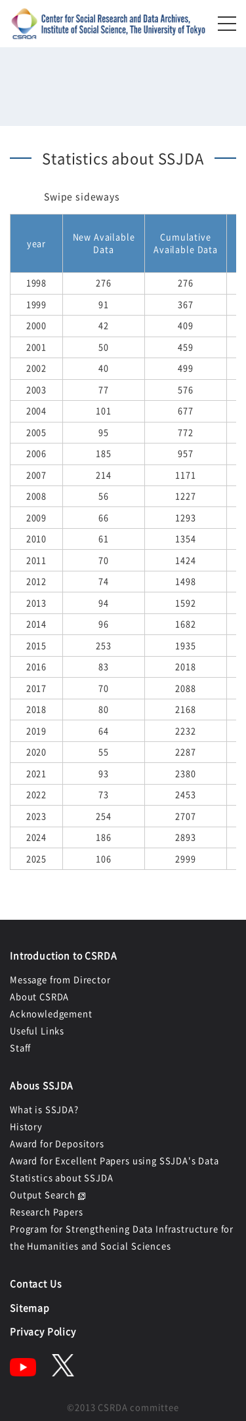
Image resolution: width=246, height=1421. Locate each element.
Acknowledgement (51, 1013)
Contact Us (36, 1283)
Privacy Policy (43, 1331)
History (26, 1126)
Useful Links (37, 1030)
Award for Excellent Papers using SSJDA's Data (114, 1160)
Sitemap (30, 1307)
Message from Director (60, 979)
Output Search (42, 1194)
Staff (20, 1047)
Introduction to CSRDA (63, 955)
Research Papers (46, 1211)
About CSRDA (39, 996)
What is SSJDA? (44, 1109)
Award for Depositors (57, 1143)
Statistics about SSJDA (61, 1177)
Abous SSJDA (41, 1085)
